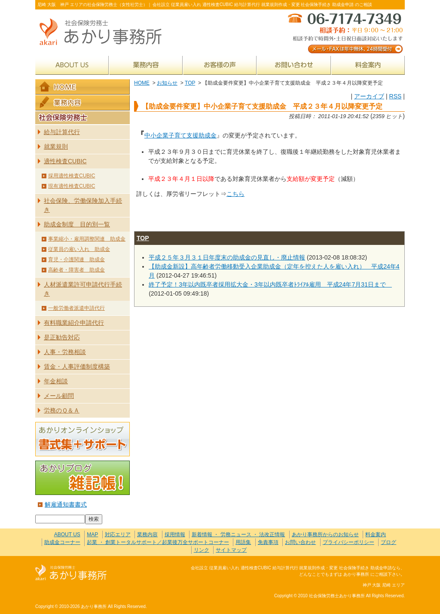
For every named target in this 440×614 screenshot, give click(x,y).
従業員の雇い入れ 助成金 (79, 249)
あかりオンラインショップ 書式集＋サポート (82, 439)
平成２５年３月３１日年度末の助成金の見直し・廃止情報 (227, 257)
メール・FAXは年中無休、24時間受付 (344, 32)
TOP (190, 83)
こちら (235, 193)
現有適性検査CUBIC (71, 186)
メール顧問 (59, 395)
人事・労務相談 (65, 351)
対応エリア (118, 535)
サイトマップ (231, 550)
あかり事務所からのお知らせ (325, 535)
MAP (92, 535)
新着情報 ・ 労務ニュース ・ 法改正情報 (238, 535)
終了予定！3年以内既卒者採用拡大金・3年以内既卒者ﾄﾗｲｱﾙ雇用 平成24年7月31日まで (270, 284)
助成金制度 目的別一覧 (77, 224)
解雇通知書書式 (66, 504)
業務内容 (146, 65)
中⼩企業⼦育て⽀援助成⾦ (180, 135)
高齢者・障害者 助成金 (76, 270)
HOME (142, 83)
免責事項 (268, 542)
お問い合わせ (294, 65)
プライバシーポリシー (348, 542)
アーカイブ (369, 96)
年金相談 (56, 381)
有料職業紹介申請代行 (74, 322)
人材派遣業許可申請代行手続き (83, 289)
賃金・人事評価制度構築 (77, 366)
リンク (201, 550)
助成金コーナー (62, 542)
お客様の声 (220, 65)
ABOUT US (72, 65)
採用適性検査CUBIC (71, 176)
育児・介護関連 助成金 (76, 260)
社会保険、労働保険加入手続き (83, 205)
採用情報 (175, 535)
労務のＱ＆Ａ (61, 410)
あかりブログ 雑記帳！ (82, 478)
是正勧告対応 (62, 337)
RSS (395, 96)
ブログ (388, 542)
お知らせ (167, 83)
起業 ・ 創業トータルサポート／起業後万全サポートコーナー (158, 542)
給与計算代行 (62, 131)
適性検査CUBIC (65, 161)
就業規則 (56, 146)
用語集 (243, 542)
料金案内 (368, 65)
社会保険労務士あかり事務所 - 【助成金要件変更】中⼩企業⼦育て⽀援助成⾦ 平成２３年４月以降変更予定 (104, 32)
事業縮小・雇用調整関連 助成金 (86, 239)
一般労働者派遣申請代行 (76, 308)
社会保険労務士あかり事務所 (71, 573)
